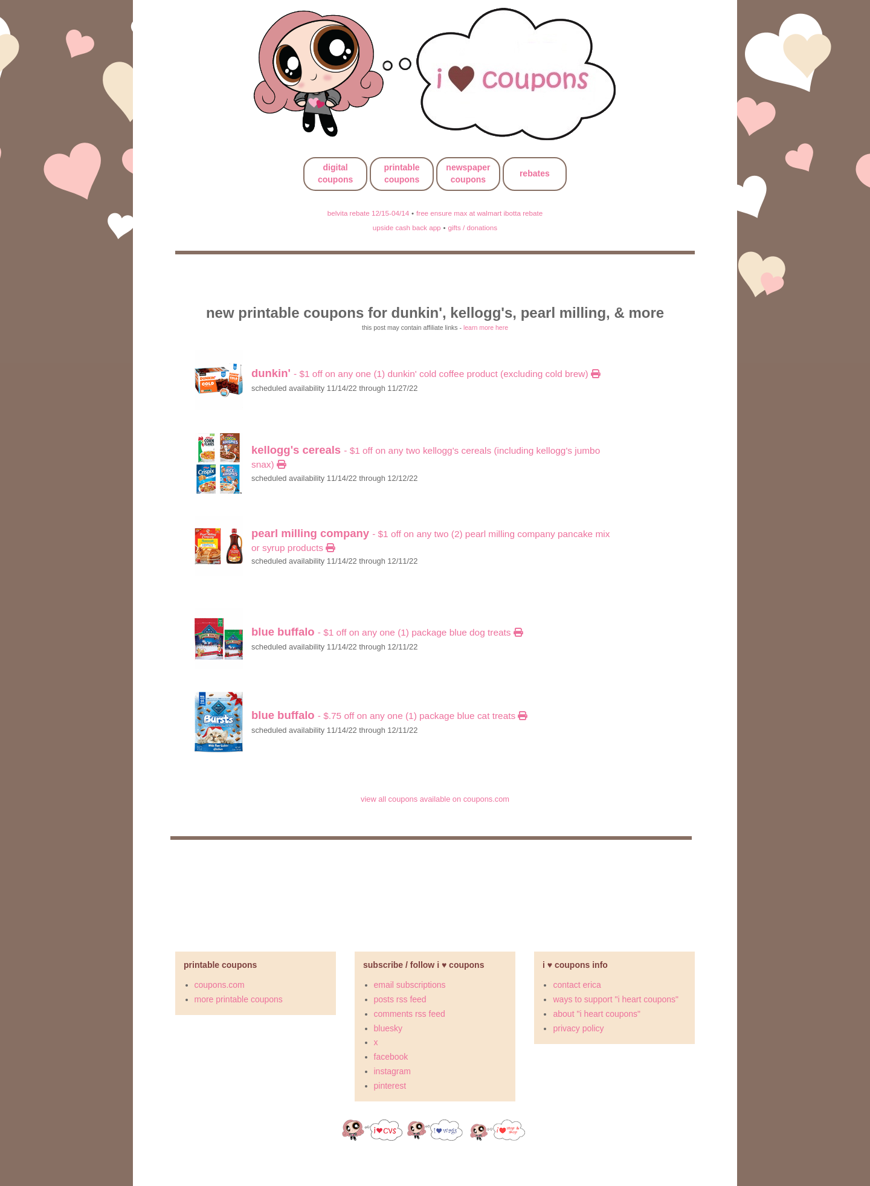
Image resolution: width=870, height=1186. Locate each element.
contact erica (577, 985)
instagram (392, 1071)
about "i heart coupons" (596, 1014)
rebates (535, 173)
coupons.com (220, 985)
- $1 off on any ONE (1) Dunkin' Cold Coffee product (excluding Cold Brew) (425, 374)
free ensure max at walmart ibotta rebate (479, 213)
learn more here (485, 327)
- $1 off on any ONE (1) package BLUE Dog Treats (387, 632)
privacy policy (578, 1028)
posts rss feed (400, 999)
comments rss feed (409, 1014)
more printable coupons (239, 999)
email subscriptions (410, 985)
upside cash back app (407, 227)
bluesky (388, 1028)
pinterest (390, 1086)
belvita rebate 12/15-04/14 (368, 213)
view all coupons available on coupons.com (435, 799)
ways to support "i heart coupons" (615, 999)
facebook (391, 1057)
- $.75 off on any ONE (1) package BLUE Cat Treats (389, 716)
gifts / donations (472, 227)
